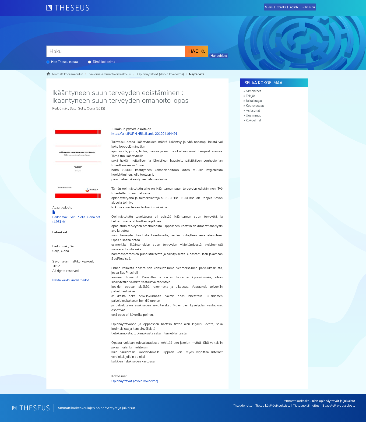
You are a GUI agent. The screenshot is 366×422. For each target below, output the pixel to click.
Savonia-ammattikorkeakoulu (110, 74)
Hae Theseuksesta (62, 62)
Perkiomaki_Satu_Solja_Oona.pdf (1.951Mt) (76, 217)
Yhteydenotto (243, 405)
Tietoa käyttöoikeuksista (272, 405)
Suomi (269, 7)
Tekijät (250, 96)
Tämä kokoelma (101, 62)
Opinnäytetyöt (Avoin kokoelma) (160, 74)
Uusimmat (253, 115)
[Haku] (115, 51)
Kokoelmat (253, 120)
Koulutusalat (255, 105)
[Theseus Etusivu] (69, 8)
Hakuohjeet (219, 55)
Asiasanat (253, 110)
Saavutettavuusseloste (338, 405)
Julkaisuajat (254, 101)
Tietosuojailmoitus (306, 405)
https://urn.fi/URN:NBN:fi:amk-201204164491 (144, 133)
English (293, 7)
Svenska (281, 7)
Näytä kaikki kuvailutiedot (70, 280)
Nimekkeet (253, 91)
